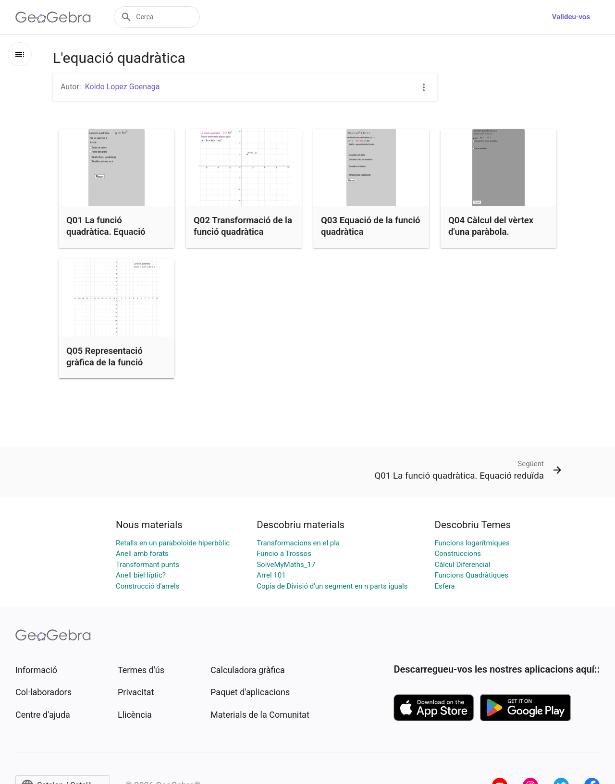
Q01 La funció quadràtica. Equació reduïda (106, 232)
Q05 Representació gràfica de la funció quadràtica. (104, 362)
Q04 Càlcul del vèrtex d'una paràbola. (490, 226)
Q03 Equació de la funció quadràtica (370, 226)
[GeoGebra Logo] (53, 17)
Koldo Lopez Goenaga (122, 86)
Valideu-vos (571, 16)
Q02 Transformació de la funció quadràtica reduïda (243, 232)
